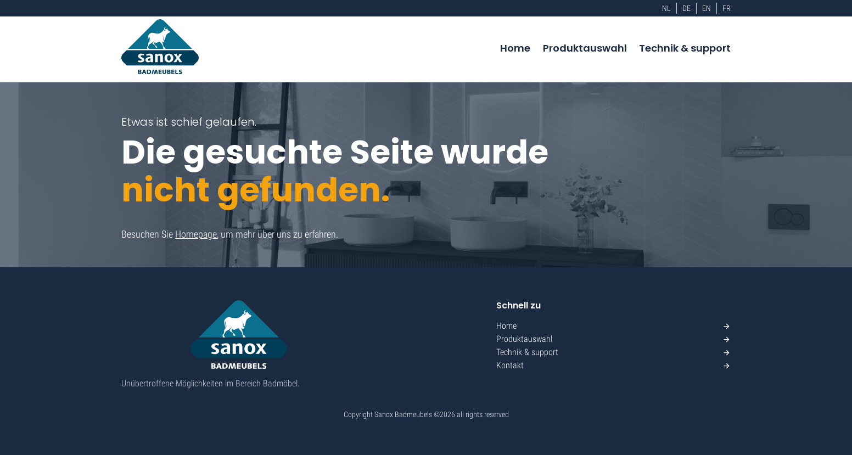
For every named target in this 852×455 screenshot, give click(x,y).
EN (706, 8)
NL (666, 8)
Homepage (196, 234)
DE (686, 8)
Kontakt (510, 365)
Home (515, 48)
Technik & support (685, 48)
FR (726, 8)
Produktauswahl (585, 48)
